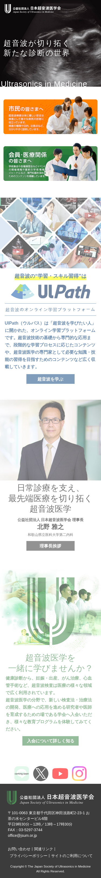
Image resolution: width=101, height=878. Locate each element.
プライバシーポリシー (28, 856)
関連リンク (43, 849)
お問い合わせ (19, 849)
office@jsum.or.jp (22, 835)
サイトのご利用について (72, 856)
